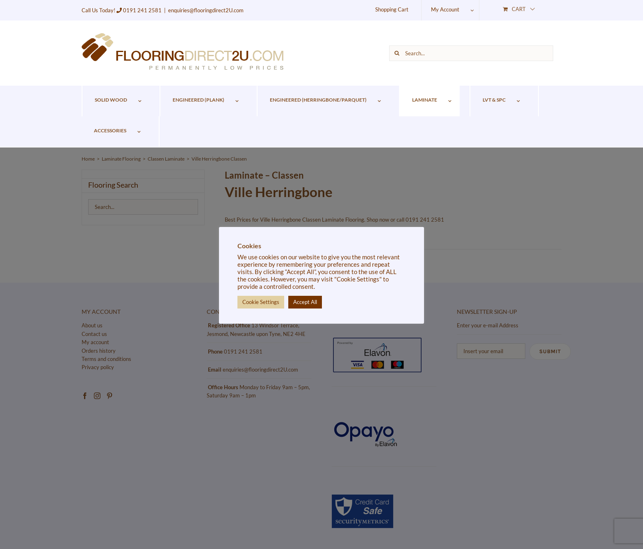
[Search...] (471, 53)
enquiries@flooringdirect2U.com (206, 10)
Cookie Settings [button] (260, 302)
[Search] (397, 53)
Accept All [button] (305, 302)
